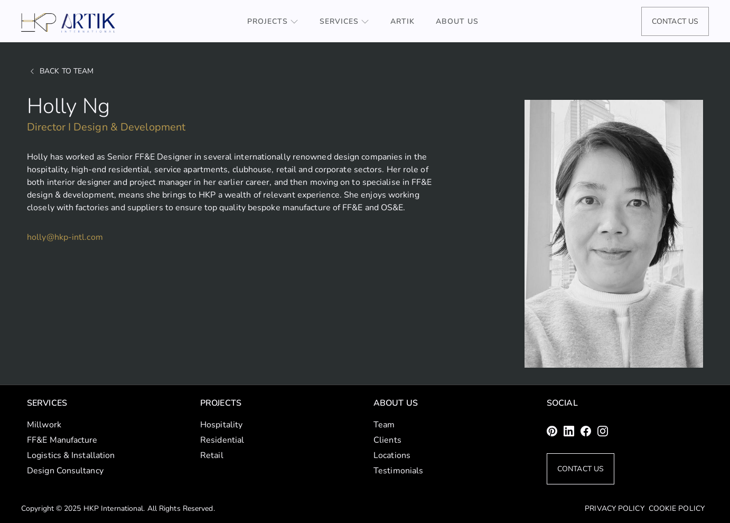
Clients (387, 440)
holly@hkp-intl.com (65, 237)
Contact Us (675, 21)
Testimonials (398, 471)
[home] (68, 23)
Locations (391, 455)
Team (384, 425)
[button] (273, 21)
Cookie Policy (677, 508)
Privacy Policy (614, 508)
